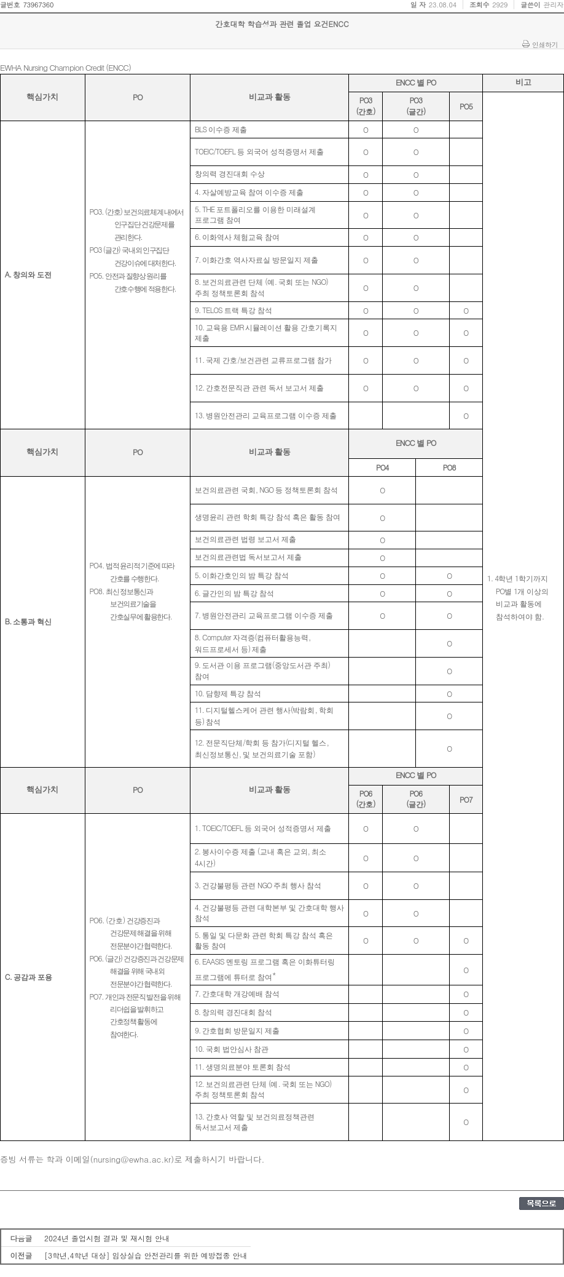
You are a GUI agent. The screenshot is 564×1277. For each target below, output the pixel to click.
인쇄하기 (545, 44)
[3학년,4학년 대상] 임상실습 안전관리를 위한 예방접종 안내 (146, 1255)
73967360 (38, 4)
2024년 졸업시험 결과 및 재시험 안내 (107, 1238)
